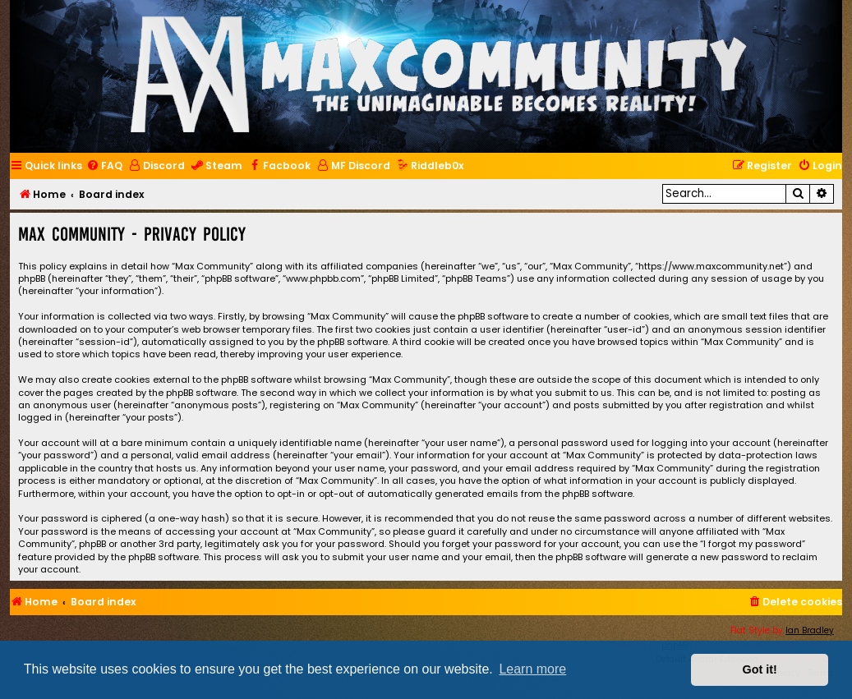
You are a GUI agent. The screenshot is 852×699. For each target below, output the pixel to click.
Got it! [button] (760, 669)
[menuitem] (104, 166)
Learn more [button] (532, 669)
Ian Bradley (809, 630)
